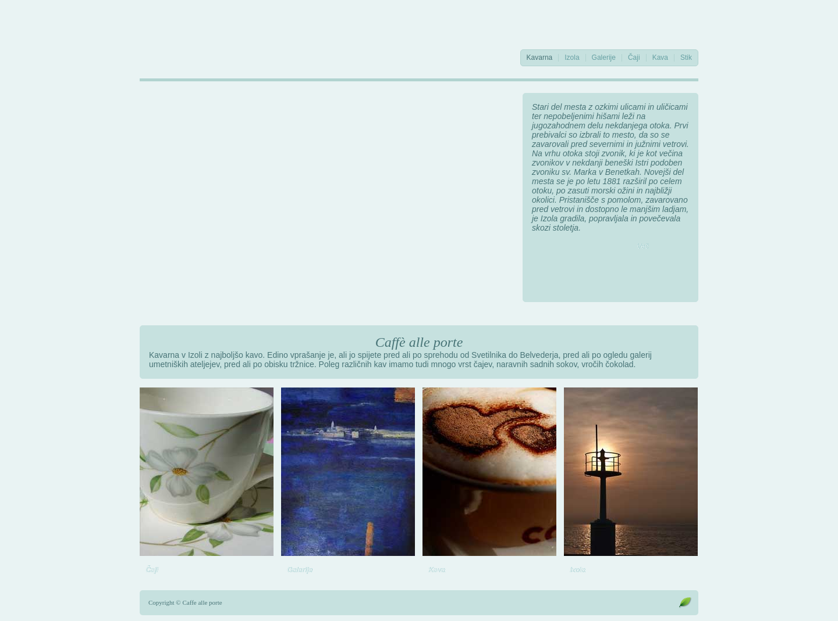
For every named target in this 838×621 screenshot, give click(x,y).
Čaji (634, 58)
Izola (571, 58)
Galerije (604, 58)
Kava (660, 58)
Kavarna (540, 58)
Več (642, 246)
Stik (686, 58)
